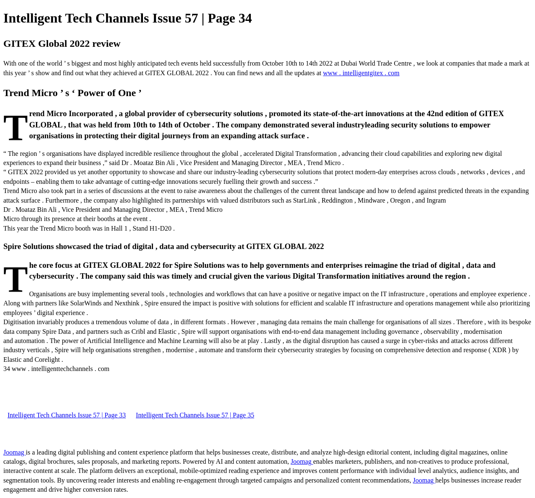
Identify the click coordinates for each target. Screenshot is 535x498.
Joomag (14, 452)
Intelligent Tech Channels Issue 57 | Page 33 (67, 415)
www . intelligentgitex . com (361, 72)
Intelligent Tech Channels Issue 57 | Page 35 (195, 415)
